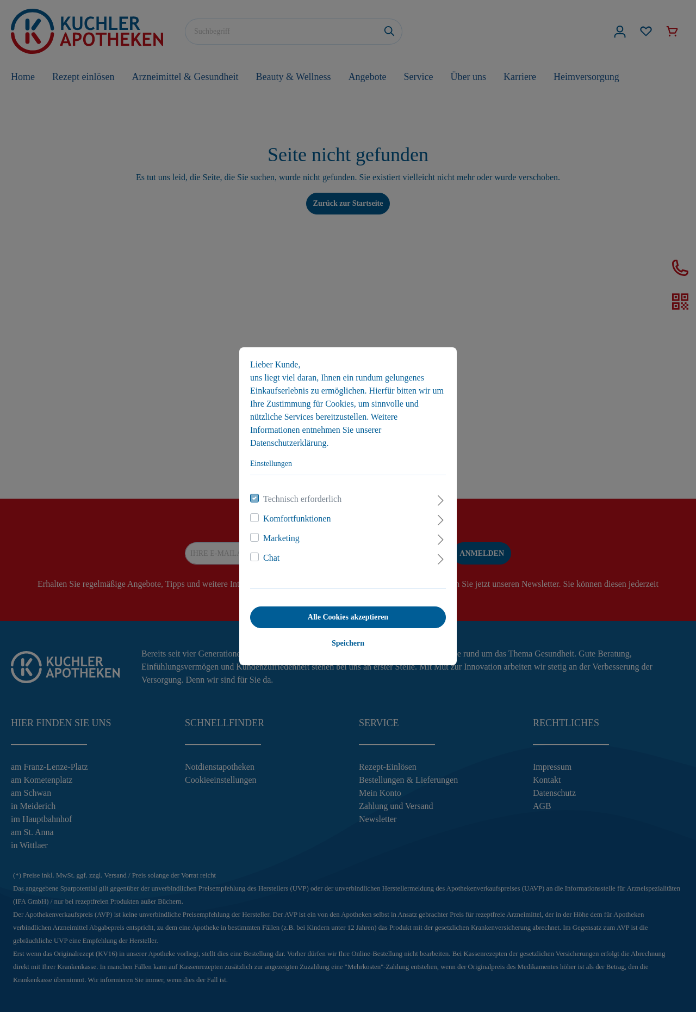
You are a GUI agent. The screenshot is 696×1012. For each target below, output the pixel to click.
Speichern (348, 643)
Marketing (281, 538)
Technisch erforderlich (302, 499)
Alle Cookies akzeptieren (348, 617)
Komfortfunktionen (297, 518)
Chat (271, 557)
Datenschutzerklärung (288, 442)
